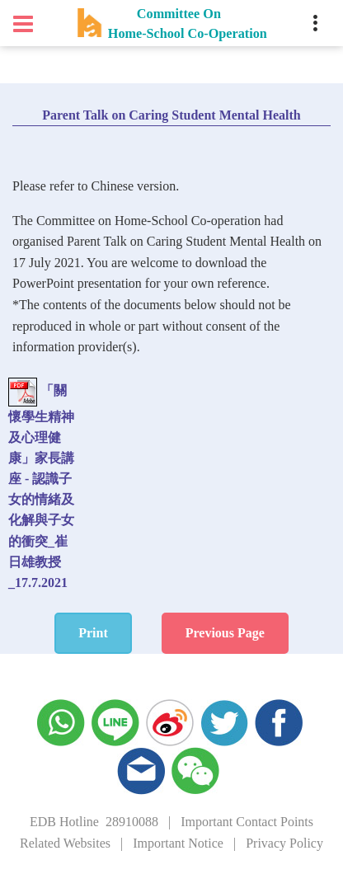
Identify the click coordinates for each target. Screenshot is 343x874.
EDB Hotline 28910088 (94, 822)
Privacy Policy (284, 843)
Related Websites (65, 843)
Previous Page (225, 633)
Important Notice (178, 843)
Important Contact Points (247, 822)
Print (93, 633)
